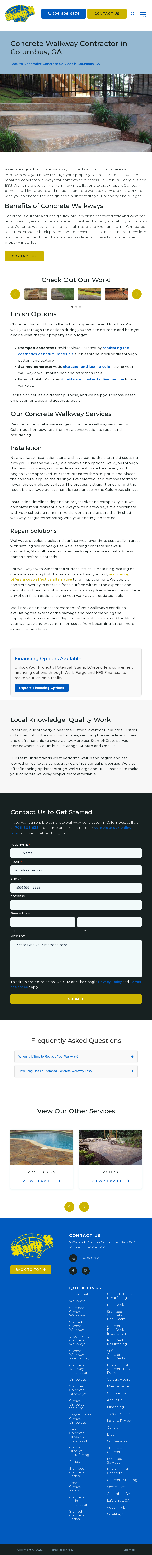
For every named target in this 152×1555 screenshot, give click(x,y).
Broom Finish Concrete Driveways (80, 1418)
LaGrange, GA (118, 1500)
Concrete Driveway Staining (77, 1404)
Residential (78, 1294)
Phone (16, 879)
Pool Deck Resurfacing (117, 1342)
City (12, 930)
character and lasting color (87, 367)
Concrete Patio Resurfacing (119, 1296)
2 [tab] (76, 307)
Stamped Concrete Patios (77, 1472)
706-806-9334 (64, 13)
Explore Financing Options (41, 688)
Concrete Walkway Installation (78, 1369)
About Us (114, 1400)
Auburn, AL (116, 1507)
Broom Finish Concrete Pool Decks (119, 1369)
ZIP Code (83, 930)
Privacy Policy (110, 982)
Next (137, 294)
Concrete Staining (122, 1480)
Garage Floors (118, 1379)
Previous (15, 294)
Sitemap (129, 1549)
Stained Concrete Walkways (77, 1326)
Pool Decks (116, 1305)
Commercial (117, 1393)
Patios (74, 1462)
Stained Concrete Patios (77, 1515)
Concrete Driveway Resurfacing (79, 1451)
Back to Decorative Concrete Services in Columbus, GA (55, 64)
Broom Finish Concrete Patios (80, 1486)
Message (17, 936)
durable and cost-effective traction (92, 379)
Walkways (77, 1301)
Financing (115, 1407)
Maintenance (118, 1386)
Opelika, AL (116, 1514)
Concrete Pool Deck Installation (116, 1329)
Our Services (117, 1441)
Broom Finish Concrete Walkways (80, 1340)
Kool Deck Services (115, 1460)
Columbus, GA (118, 1494)
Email (15, 862)
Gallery (112, 1427)
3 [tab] (80, 307)
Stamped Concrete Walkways (77, 1311)
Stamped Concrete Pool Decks (116, 1315)
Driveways (77, 1379)
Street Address (20, 913)
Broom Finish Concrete (118, 1471)
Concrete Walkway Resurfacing (79, 1354)
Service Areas (117, 1487)
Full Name (19, 844)
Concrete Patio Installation (78, 1501)
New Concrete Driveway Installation (78, 1434)
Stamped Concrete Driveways (77, 1390)
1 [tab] (72, 307)
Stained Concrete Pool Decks (116, 1354)
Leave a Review (119, 1421)
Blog (111, 1434)
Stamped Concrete (114, 1450)
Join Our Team (119, 1414)
